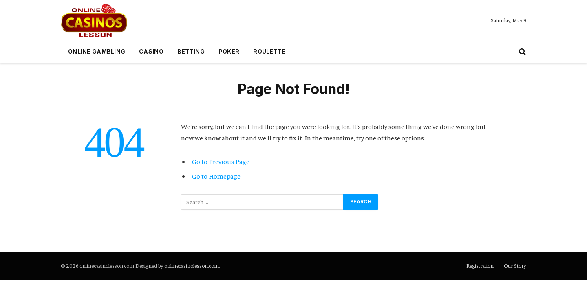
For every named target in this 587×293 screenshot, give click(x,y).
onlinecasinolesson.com (191, 265)
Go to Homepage (216, 176)
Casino (151, 51)
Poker (228, 51)
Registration (480, 265)
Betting (191, 51)
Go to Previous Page (220, 161)
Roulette (269, 51)
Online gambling (96, 51)
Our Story (515, 265)
